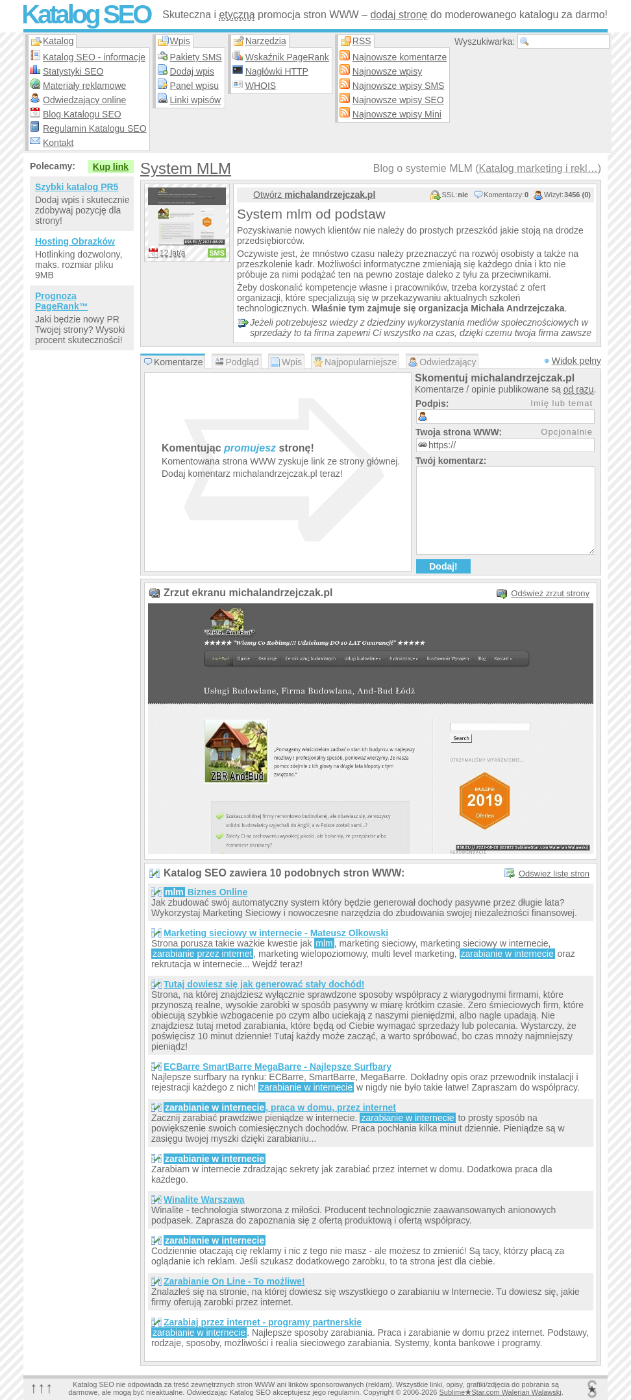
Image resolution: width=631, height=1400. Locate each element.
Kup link (111, 167)
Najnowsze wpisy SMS (399, 85)
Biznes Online (205, 892)
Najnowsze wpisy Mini (397, 114)
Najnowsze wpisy (387, 71)
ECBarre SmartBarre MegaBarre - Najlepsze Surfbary (277, 1066)
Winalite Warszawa (204, 1199)
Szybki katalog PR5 (76, 187)
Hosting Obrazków (75, 241)
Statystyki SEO (73, 71)
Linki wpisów (195, 100)
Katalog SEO (85, 14)
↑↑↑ (41, 1387)
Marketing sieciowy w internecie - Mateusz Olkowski (276, 933)
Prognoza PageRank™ (61, 301)
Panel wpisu (194, 85)
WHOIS (260, 85)
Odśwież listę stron (554, 873)
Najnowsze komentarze (400, 57)
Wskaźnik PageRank (287, 57)
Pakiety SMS (196, 57)
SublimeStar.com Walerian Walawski (500, 1392)
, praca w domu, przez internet (280, 1107)
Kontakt (58, 143)
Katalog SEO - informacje (94, 57)
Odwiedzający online (84, 100)
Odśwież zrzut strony (550, 593)
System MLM (185, 168)
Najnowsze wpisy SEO (398, 100)
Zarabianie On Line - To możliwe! (234, 1281)
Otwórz (314, 194)
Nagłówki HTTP (276, 71)
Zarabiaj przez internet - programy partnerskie (263, 1322)
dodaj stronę (398, 14)
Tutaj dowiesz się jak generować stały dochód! (264, 984)
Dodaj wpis (192, 71)
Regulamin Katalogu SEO (95, 128)
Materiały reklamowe (84, 85)
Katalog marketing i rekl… (537, 168)
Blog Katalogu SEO (82, 114)
